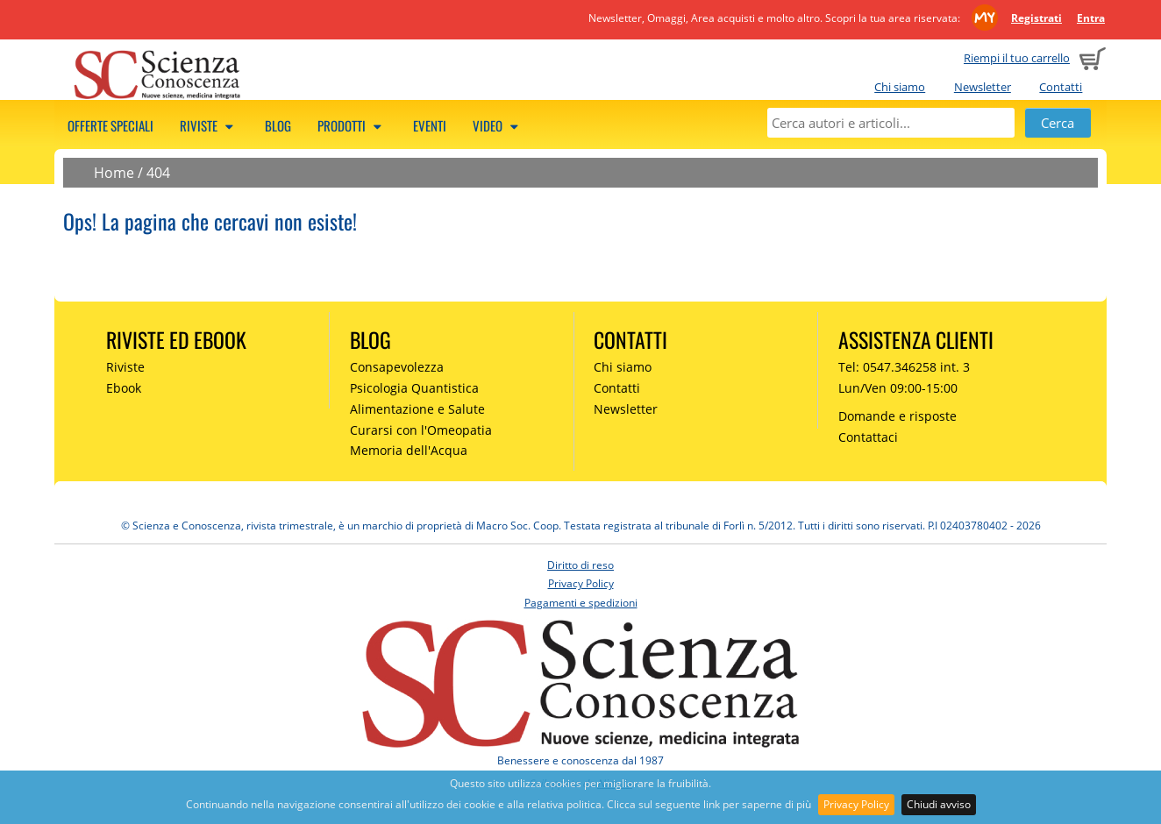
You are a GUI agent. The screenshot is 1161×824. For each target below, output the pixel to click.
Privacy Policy (856, 804)
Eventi (429, 125)
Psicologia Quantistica (414, 388)
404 (158, 172)
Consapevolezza (397, 367)
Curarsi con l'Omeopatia (421, 430)
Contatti (1060, 87)
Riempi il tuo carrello (1017, 58)
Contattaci (868, 437)
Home (114, 172)
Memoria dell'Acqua (408, 450)
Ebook (123, 388)
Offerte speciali (110, 125)
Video (498, 125)
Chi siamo (899, 87)
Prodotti (352, 125)
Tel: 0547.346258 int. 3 (904, 367)
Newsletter (982, 87)
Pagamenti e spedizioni (580, 602)
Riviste (209, 125)
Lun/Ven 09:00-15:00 (898, 388)
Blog (278, 125)
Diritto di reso (580, 565)
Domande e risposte (897, 416)
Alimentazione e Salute (417, 409)
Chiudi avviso (939, 804)
